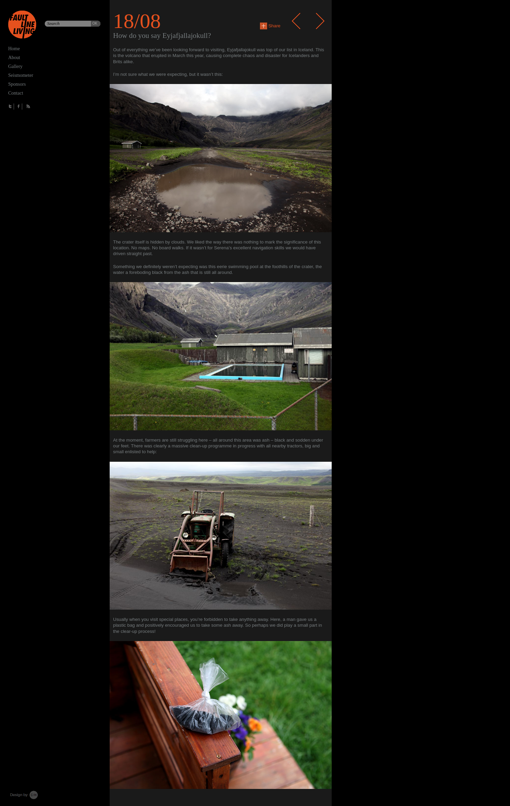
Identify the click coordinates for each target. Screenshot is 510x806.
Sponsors (17, 84)
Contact (15, 93)
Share (270, 25)
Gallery (15, 66)
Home (14, 48)
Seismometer (20, 75)
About (14, 57)
